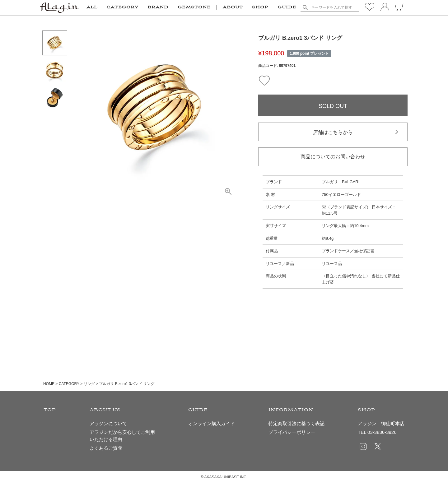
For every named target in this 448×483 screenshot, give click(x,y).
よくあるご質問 (106, 448)
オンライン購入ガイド (211, 423)
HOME (48, 384)
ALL (91, 7)
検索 (305, 7)
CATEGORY (69, 384)
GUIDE (287, 7)
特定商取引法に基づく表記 (296, 423)
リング (89, 384)
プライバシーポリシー (291, 432)
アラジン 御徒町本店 (381, 423)
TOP (50, 410)
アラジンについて (108, 423)
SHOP (260, 7)
